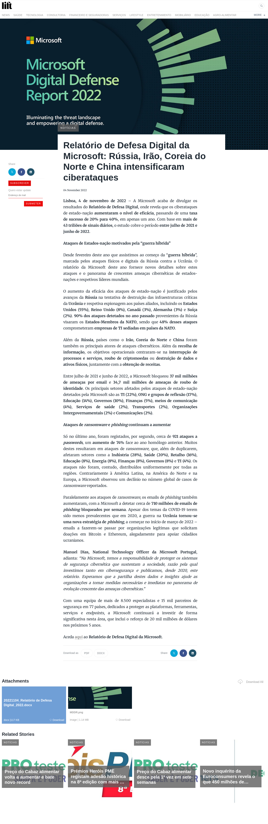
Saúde (17, 15)
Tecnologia (34, 15)
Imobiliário (183, 15)
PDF (86, 653)
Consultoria (56, 15)
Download (57, 719)
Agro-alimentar (224, 15)
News (6, 15)
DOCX (101, 653)
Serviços (119, 15)
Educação (202, 15)
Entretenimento (159, 15)
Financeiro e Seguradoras (89, 15)
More (259, 14)
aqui (79, 637)
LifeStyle (136, 15)
